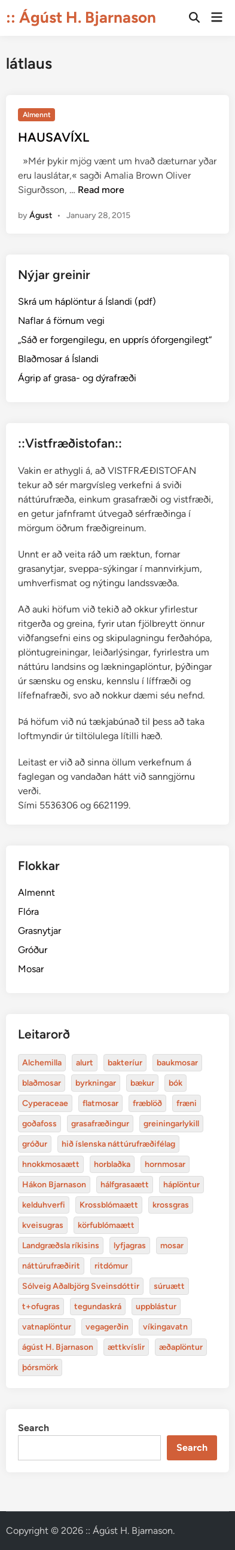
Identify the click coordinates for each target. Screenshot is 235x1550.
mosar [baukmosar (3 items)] (172, 1245)
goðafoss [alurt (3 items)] (39, 1124)
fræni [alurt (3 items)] (186, 1103)
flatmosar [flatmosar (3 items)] (100, 1103)
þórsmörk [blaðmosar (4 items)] (40, 1367)
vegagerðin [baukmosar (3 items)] (107, 1327)
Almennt (37, 115)
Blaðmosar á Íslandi (58, 358)
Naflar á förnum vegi (61, 320)
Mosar (31, 969)
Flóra (28, 911)
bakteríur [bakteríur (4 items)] (125, 1063)
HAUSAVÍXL (53, 137)
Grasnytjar (39, 930)
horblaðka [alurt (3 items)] (112, 1164)
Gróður (32, 949)
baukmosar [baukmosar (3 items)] (177, 1063)
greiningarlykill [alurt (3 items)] (171, 1124)
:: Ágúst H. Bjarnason (81, 17)
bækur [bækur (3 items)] (142, 1083)
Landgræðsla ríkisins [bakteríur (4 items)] (60, 1245)
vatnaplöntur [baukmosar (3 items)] (46, 1327)
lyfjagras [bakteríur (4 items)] (130, 1245)
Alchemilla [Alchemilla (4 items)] (42, 1063)
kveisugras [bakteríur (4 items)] (42, 1225)
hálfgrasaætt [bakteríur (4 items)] (124, 1185)
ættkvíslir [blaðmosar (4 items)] (126, 1347)
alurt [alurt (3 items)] (84, 1063)
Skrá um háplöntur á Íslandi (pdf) (87, 301)
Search (33, 1427)
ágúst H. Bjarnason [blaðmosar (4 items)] (57, 1347)
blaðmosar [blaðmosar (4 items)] (41, 1083)
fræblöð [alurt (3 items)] (147, 1103)
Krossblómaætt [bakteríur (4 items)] (109, 1205)
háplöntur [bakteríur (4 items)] (181, 1185)
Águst (40, 215)
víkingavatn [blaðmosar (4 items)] (165, 1327)
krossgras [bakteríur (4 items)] (170, 1205)
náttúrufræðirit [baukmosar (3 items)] (51, 1266)
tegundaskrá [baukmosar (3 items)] (97, 1306)
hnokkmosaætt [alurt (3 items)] (51, 1164)
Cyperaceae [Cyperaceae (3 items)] (45, 1103)
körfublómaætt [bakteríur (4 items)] (106, 1225)
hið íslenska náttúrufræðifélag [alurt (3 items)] (118, 1144)
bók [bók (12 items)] (175, 1083)
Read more (101, 189)
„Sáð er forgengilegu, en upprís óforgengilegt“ (115, 339)
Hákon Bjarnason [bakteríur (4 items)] (54, 1185)
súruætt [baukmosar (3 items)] (169, 1286)
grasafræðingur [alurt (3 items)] (100, 1124)
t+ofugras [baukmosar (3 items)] (41, 1306)
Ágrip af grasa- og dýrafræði (77, 378)
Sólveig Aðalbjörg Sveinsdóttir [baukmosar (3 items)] (80, 1286)
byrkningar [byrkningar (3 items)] (95, 1083)
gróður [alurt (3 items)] (34, 1144)
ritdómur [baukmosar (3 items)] (111, 1266)
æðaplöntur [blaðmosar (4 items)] (181, 1347)
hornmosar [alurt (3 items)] (165, 1164)
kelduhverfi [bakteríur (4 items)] (43, 1205)
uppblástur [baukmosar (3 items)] (156, 1306)
